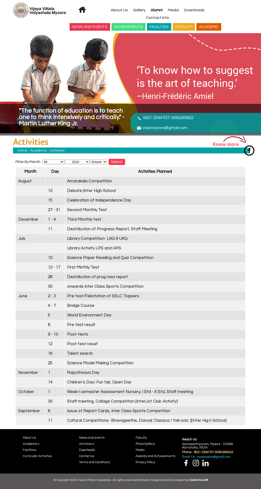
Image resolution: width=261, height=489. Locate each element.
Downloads (194, 10)
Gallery (139, 10)
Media (173, 10)
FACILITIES (159, 27)
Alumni (156, 10)
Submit (117, 162)
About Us (119, 10)
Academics (31, 444)
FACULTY (183, 27)
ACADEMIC (208, 27)
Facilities (29, 450)
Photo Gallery (145, 444)
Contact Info (157, 18)
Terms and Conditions (94, 462)
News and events (91, 437)
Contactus (86, 456)
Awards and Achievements (155, 456)
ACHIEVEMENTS (128, 27)
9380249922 (224, 452)
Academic (38, 150)
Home (22, 150)
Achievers (86, 444)
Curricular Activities (37, 456)
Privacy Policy (145, 462)
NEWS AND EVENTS (89, 27)
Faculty (141, 437)
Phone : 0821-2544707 (198, 452)
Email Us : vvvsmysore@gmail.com (206, 457)
